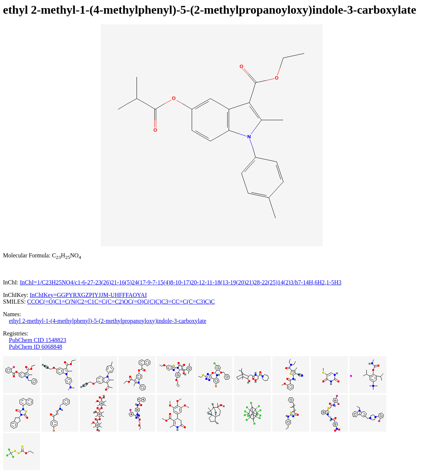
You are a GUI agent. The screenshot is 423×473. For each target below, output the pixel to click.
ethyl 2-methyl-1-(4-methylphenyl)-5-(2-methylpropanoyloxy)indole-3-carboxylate (108, 321)
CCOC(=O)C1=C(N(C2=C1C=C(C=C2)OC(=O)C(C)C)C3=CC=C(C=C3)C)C (121, 301)
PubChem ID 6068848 (35, 347)
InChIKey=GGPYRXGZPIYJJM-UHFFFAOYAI (88, 295)
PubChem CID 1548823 (37, 340)
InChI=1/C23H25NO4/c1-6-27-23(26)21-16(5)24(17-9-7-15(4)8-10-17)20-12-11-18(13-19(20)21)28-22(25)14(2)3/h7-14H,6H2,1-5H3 (181, 282)
